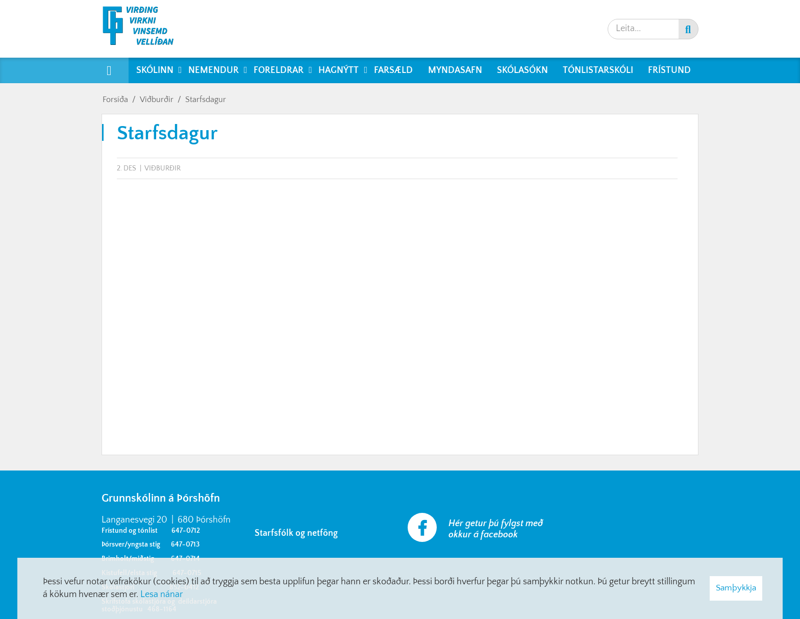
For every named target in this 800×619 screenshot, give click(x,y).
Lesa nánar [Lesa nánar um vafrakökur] (161, 594)
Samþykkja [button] (736, 587)
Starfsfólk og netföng (298, 533)
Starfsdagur (205, 99)
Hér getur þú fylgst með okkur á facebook (495, 529)
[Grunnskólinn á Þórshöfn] (145, 29)
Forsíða (115, 99)
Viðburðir (156, 99)
